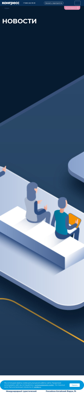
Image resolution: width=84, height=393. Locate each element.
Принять (75, 385)
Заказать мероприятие (53, 3)
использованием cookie (44, 385)
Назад (6, 8)
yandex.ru (37, 387)
